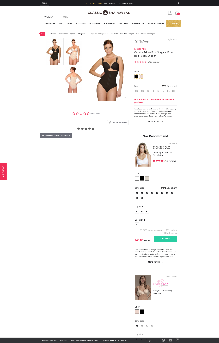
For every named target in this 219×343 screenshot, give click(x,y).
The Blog (128, 306)
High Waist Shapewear (99, 34)
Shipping (91, 306)
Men (65, 16)
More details (154, 121)
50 (90, 200)
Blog (44, 3)
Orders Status (94, 301)
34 (49, 200)
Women (48, 16)
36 (54, 200)
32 (44, 200)
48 (85, 200)
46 (79, 200)
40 (64, 200)
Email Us (123, 340)
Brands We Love (131, 301)
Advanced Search (96, 292)
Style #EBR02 (170, 151)
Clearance (173, 23)
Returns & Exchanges (98, 310)
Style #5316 (100, 151)
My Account (93, 297)
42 (69, 200)
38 (59, 200)
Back (42, 34)
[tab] (117, 122)
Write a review (154, 62)
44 (74, 200)
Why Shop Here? (131, 292)
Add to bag (94, 241)
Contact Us (93, 315)
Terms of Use (61, 330)
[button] (153, 325)
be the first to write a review (56, 136)
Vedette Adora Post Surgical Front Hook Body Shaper (133, 34)
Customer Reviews (133, 297)
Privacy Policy (130, 310)
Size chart (172, 86)
